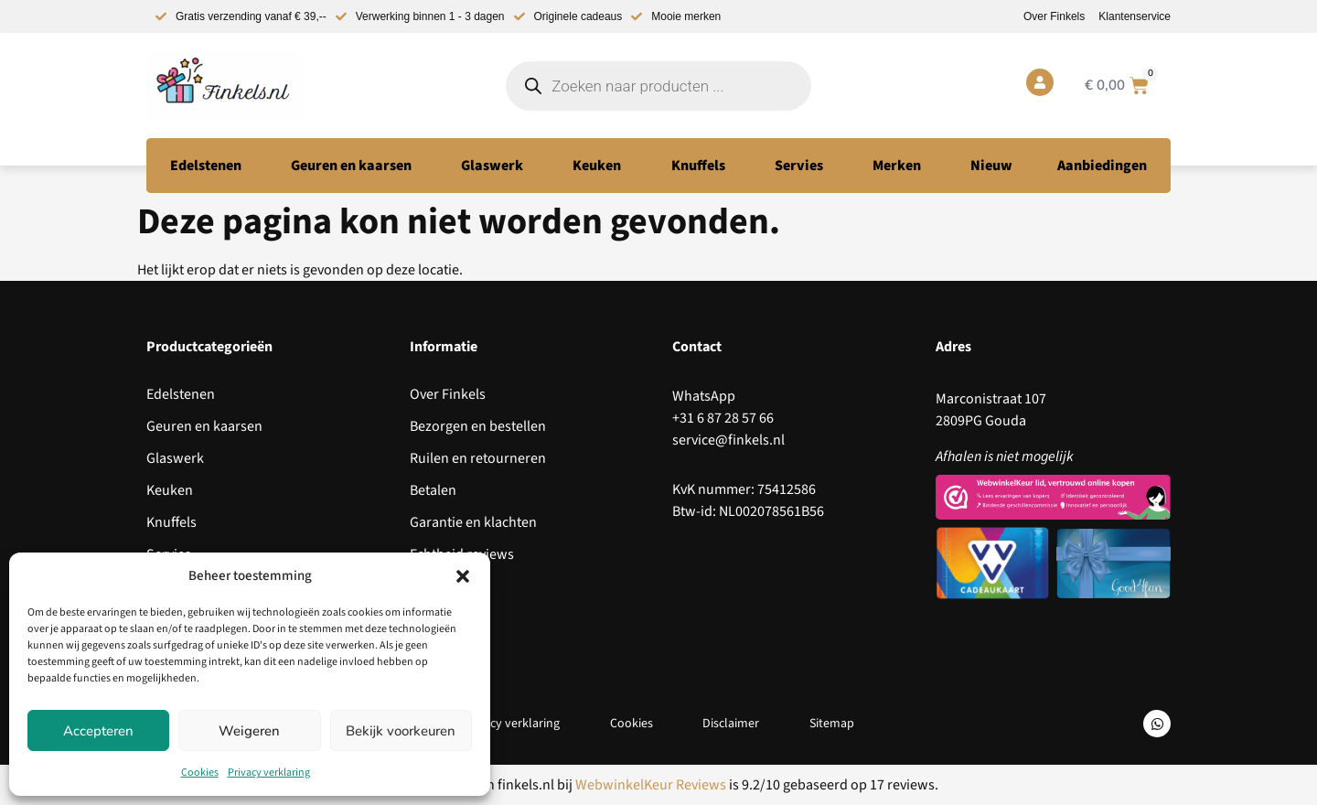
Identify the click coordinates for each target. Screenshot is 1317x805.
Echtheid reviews (462, 554)
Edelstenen (180, 394)
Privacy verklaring (269, 772)
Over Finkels (1054, 16)
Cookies (200, 772)
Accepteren (98, 731)
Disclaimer (731, 723)
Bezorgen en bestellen (478, 426)
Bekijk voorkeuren (400, 731)
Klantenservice (1134, 16)
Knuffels (171, 522)
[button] (463, 576)
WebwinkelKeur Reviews (650, 785)
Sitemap (833, 723)
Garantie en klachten (473, 522)
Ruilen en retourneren (478, 458)
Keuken (169, 490)
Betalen (433, 490)
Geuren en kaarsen (204, 426)
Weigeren (249, 731)
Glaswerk (175, 458)
